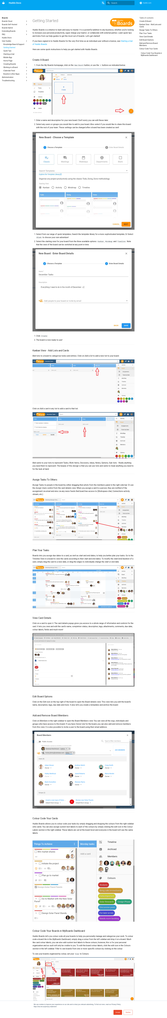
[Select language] (103, 2)
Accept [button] (118, 1012)
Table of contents (146, 18)
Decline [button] (128, 1012)
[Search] (120, 3)
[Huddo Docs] (3, 2)
